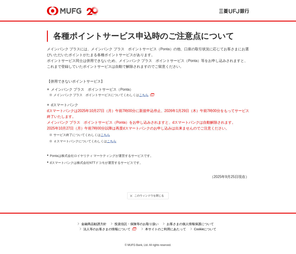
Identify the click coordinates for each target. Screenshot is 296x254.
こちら (146, 95)
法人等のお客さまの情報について (109, 229)
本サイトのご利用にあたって (165, 229)
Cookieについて (205, 229)
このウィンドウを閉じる (146, 196)
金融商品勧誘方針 (93, 224)
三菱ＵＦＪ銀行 (234, 11)
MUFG (64, 11)
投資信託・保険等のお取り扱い (137, 224)
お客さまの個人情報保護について (190, 224)
